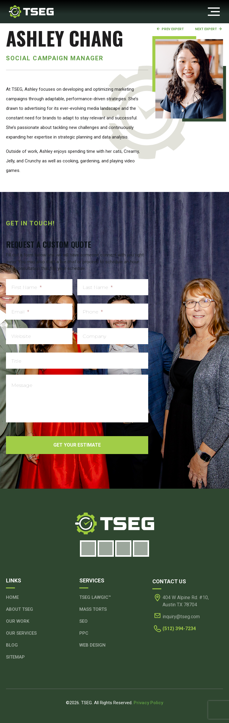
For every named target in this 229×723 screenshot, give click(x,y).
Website (21, 336)
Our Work (17, 621)
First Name (26, 287)
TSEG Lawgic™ (95, 597)
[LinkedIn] (123, 548)
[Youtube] (141, 548)
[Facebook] (88, 548)
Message (22, 385)
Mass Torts (93, 609)
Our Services (21, 633)
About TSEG (19, 609)
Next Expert (208, 29)
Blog (12, 645)
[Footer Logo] (114, 524)
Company (94, 336)
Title (16, 361)
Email (20, 312)
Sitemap (15, 657)
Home (12, 597)
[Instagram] (105, 548)
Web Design (92, 645)
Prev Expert (170, 29)
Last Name (98, 287)
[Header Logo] (31, 11)
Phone (93, 312)
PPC (83, 633)
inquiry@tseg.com (181, 616)
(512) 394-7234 (179, 628)
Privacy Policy (148, 702)
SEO (83, 621)
